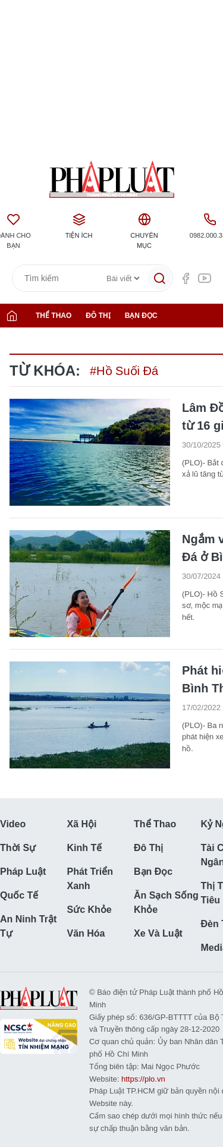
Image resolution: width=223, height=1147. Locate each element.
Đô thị (98, 315)
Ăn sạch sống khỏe (166, 902)
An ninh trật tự (28, 926)
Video (13, 824)
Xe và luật (158, 933)
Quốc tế (19, 895)
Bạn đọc (141, 315)
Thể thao (53, 315)
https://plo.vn (143, 1078)
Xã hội (82, 824)
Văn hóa (86, 933)
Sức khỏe (89, 910)
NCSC (38, 1036)
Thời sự (18, 848)
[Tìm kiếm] (159, 278)
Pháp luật (23, 871)
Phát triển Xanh (90, 878)
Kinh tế (84, 848)
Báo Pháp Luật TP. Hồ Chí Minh (111, 179)
